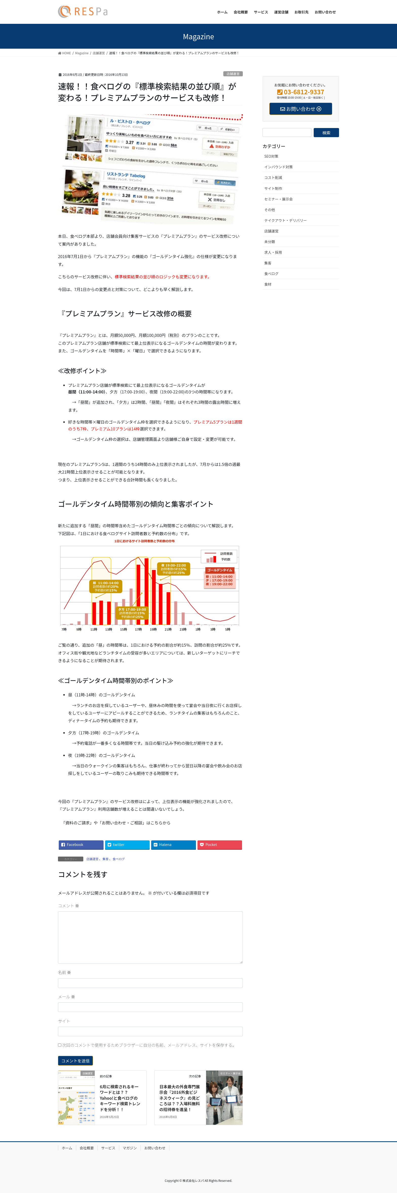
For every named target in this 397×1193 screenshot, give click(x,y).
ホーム (67, 1147)
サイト (64, 1021)
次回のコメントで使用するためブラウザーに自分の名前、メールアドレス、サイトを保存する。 (149, 1045)
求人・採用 (273, 252)
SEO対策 (271, 156)
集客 (106, 859)
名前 (64, 972)
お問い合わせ (155, 1147)
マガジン (130, 1147)
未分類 (269, 241)
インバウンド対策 (278, 166)
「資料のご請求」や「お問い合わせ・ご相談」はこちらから (116, 823)
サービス (108, 1147)
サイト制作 (273, 188)
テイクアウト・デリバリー (285, 220)
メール (66, 996)
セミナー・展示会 (278, 199)
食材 (267, 284)
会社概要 (87, 1147)
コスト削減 (273, 177)
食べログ (119, 859)
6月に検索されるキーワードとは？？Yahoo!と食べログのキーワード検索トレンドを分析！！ (120, 1097)
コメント (68, 905)
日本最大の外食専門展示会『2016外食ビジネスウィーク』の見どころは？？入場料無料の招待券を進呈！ (179, 1097)
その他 (269, 209)
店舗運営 (233, 73)
